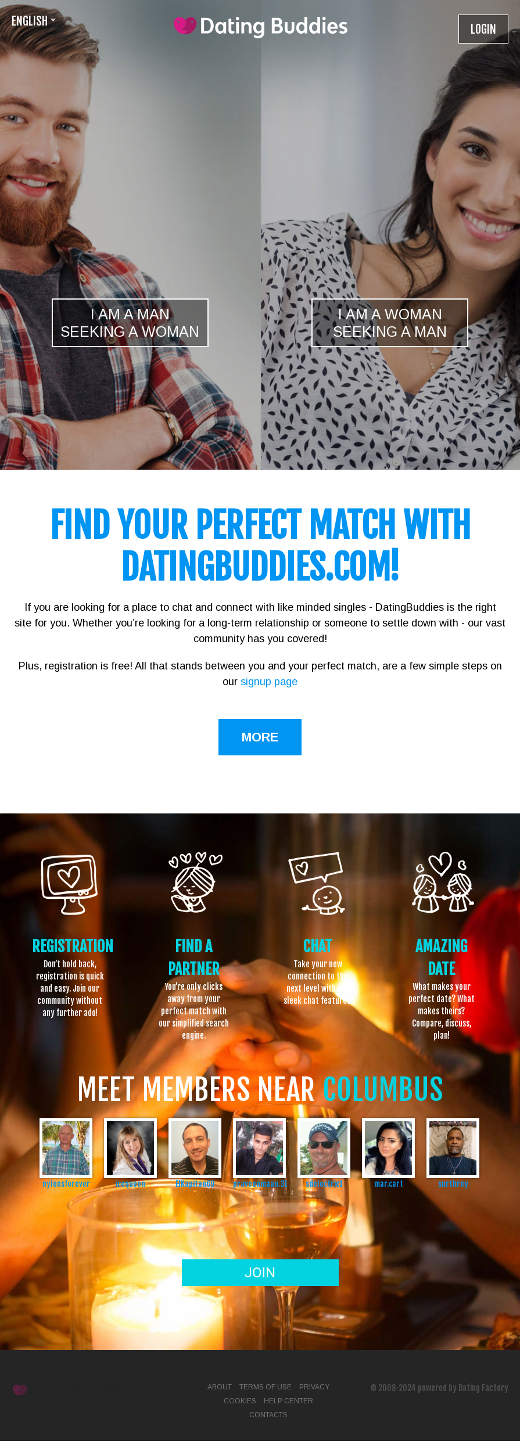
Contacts (268, 1415)
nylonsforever (66, 1184)
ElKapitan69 (194, 1184)
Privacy (314, 1387)
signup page (269, 681)
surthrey (453, 1184)
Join (260, 1273)
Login (483, 29)
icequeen (130, 1184)
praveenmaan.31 (259, 1184)
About (219, 1387)
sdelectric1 (324, 1184)
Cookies (240, 1401)
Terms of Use (265, 1387)
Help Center (288, 1401)
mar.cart (388, 1184)
